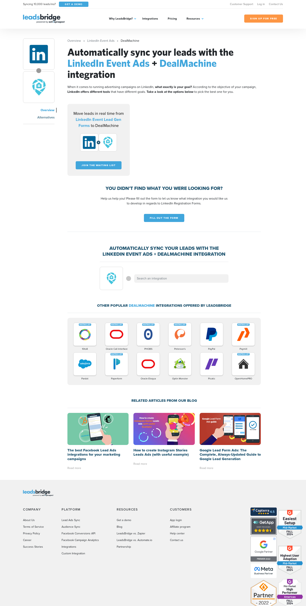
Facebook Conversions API (78, 501)
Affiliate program (180, 495)
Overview (47, 110)
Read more (74, 436)
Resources (193, 19)
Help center (177, 501)
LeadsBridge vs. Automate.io (134, 508)
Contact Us (276, 4)
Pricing (172, 19)
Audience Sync (71, 495)
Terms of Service (33, 495)
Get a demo (124, 488)
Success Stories (33, 515)
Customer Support (241, 4)
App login (176, 488)
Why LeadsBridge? (121, 19)
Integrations (150, 19)
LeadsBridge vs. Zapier (131, 501)
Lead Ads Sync (71, 488)
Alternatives (45, 117)
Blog (119, 495)
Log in (261, 4)
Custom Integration (73, 521)
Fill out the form (164, 218)
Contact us (176, 508)
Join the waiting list (99, 165)
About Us (29, 488)
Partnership (124, 515)
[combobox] (181, 278)
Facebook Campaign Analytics (80, 508)
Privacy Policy (31, 501)
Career (27, 508)
